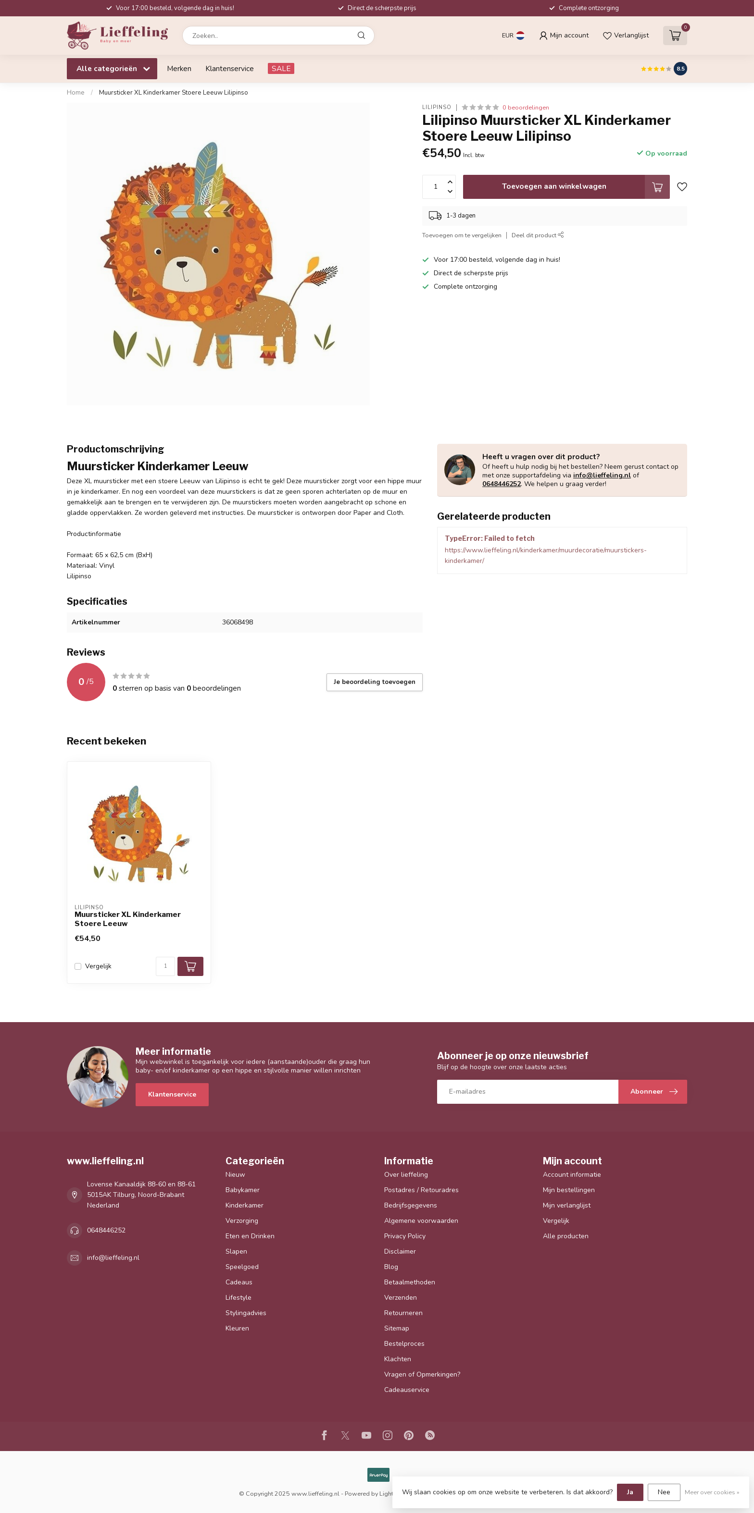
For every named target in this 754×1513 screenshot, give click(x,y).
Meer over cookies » (712, 1492)
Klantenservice (229, 68)
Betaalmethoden (409, 1282)
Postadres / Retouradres (421, 1190)
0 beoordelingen (526, 107)
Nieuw (235, 1174)
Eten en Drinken (250, 1236)
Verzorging (242, 1220)
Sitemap (396, 1328)
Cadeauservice (406, 1389)
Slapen (236, 1251)
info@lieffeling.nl (602, 475)
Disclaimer (400, 1251)
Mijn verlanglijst (567, 1205)
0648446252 (501, 483)
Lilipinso (437, 107)
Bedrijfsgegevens (410, 1205)
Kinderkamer (245, 1205)
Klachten (397, 1359)
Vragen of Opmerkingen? (422, 1374)
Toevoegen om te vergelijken (462, 235)
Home (76, 92)
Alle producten (566, 1236)
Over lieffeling (406, 1174)
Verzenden (400, 1297)
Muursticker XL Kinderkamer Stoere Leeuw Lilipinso (173, 92)
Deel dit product (538, 235)
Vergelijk (98, 966)
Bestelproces (404, 1343)
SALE (281, 68)
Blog (391, 1266)
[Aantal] (165, 966)
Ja (630, 1492)
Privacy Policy (405, 1236)
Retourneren (403, 1313)
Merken (179, 68)
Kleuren (237, 1328)
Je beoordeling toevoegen (374, 682)
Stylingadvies (246, 1313)
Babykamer (243, 1190)
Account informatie (572, 1174)
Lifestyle (238, 1297)
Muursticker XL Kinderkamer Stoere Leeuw (128, 918)
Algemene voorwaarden (421, 1220)
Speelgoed (242, 1266)
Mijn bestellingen (569, 1190)
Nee (664, 1492)
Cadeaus (239, 1282)
